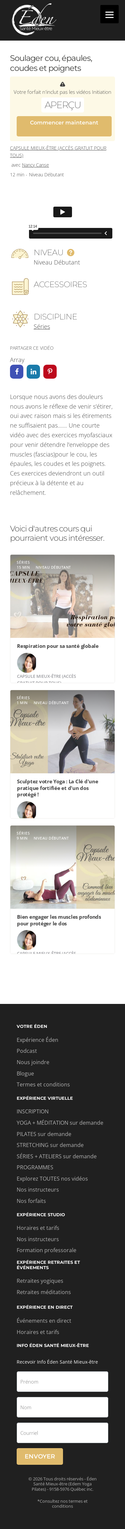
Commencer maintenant (64, 122)
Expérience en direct (45, 1307)
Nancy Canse (35, 165)
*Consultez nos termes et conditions (62, 1503)
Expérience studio (41, 1214)
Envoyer (40, 1456)
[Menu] (109, 14)
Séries (42, 326)
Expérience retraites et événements (48, 1264)
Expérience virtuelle (45, 1098)
